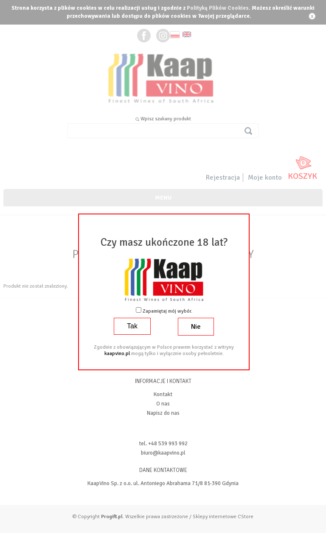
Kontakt (163, 394)
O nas (163, 403)
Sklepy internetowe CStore (223, 517)
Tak (132, 326)
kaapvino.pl (117, 353)
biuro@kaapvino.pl (163, 453)
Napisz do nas (163, 413)
